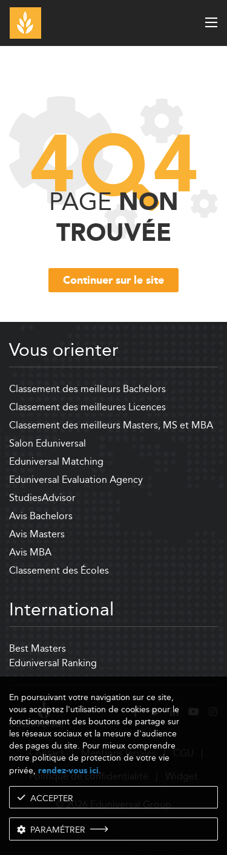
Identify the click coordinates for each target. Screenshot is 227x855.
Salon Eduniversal (47, 443)
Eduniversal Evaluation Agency (76, 479)
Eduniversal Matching (56, 461)
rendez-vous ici (68, 771)
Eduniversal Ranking (53, 662)
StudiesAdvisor (42, 497)
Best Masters (37, 648)
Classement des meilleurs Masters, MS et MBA (111, 425)
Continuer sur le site (113, 280)
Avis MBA (30, 552)
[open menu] (211, 22)
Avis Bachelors (41, 515)
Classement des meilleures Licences (87, 406)
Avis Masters (37, 534)
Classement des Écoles (59, 570)
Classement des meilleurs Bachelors (87, 388)
